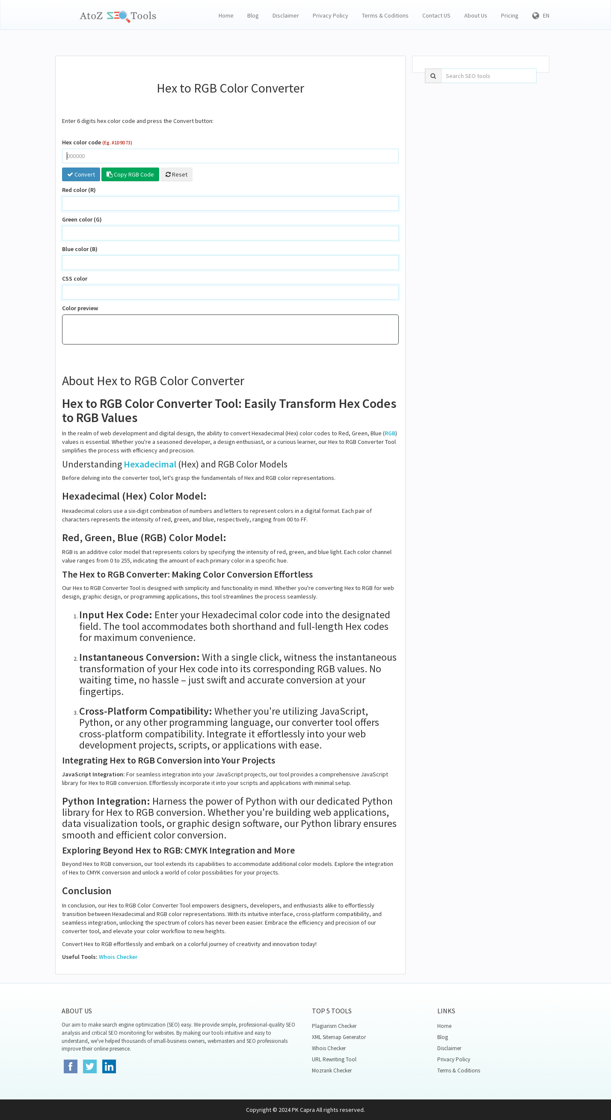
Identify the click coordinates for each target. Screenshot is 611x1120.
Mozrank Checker (332, 1070)
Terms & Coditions (385, 15)
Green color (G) (82, 219)
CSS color (74, 278)
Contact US (436, 15)
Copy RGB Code (130, 174)
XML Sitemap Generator (339, 1037)
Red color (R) (79, 190)
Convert (81, 174)
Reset (176, 174)
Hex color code (97, 142)
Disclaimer (286, 15)
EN (540, 15)
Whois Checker (118, 957)
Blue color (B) (80, 249)
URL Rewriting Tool (334, 1059)
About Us (475, 15)
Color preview (80, 308)
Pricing (510, 15)
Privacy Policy (330, 15)
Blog (253, 15)
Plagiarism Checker (334, 1026)
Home (226, 15)
